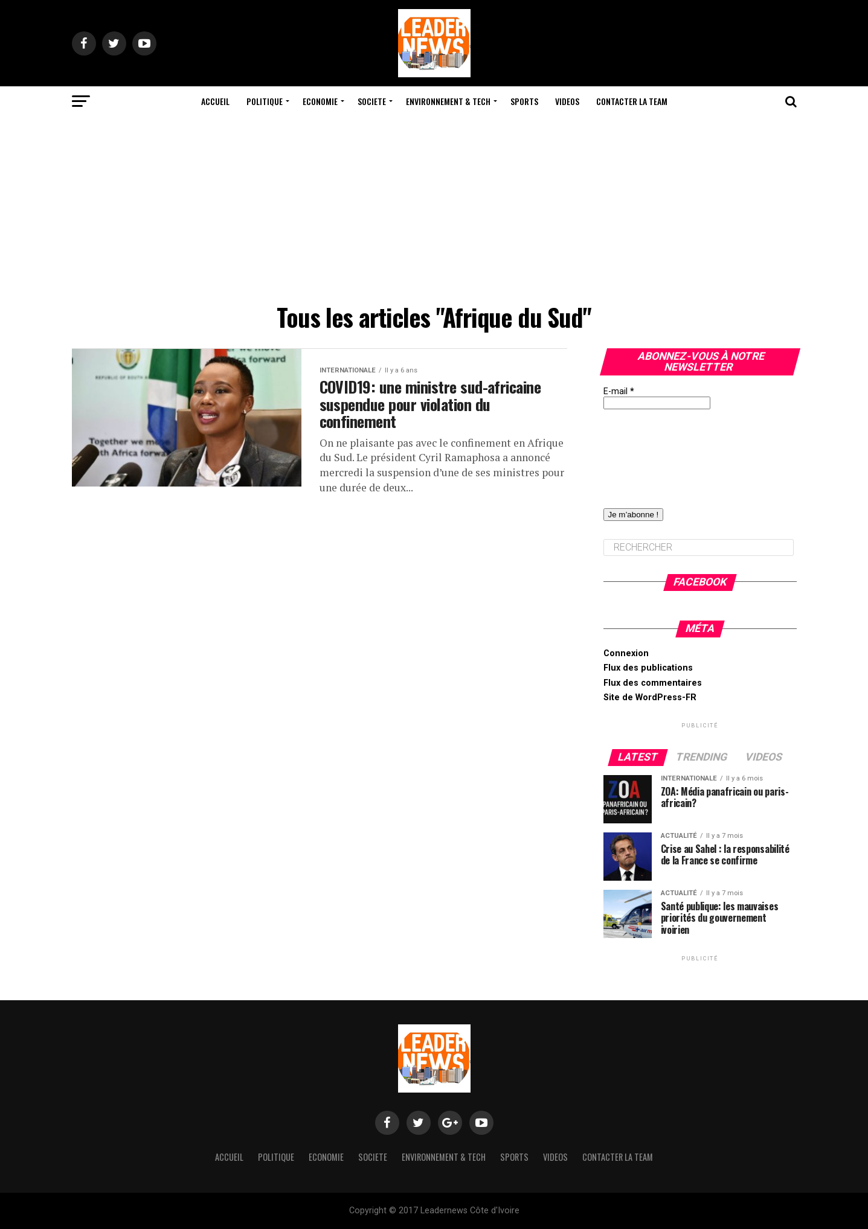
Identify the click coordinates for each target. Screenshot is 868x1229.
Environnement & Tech (448, 101)
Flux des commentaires (652, 683)
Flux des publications (648, 668)
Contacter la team (631, 101)
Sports (524, 101)
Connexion (626, 653)
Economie (320, 101)
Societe (372, 101)
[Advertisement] (434, 207)
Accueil (215, 101)
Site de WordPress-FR (649, 697)
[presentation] (652, 452)
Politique (264, 101)
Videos (567, 101)
